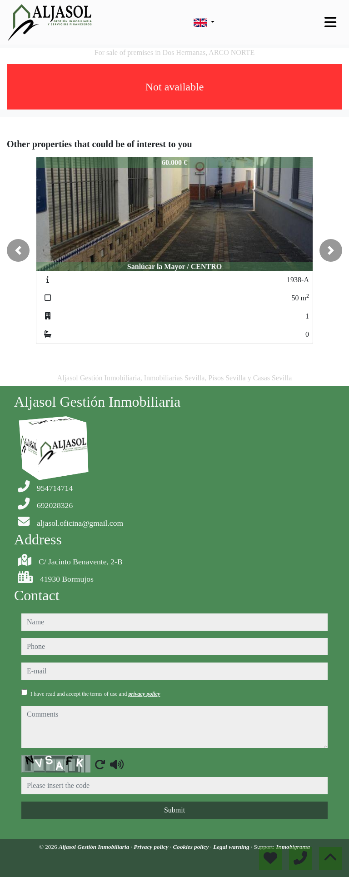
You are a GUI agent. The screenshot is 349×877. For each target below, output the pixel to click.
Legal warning (232, 846)
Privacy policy (152, 846)
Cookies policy (191, 846)
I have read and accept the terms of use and (95, 694)
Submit (174, 810)
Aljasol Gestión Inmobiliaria (95, 846)
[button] (18, 250)
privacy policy (144, 694)
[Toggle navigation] (330, 22)
